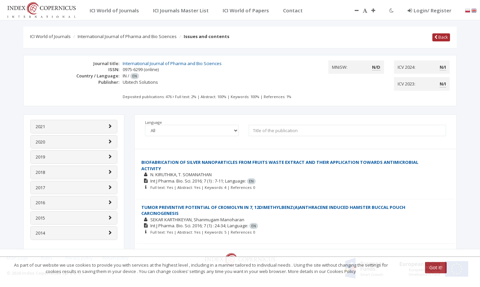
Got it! (435, 267)
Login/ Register (429, 10)
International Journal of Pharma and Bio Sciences (127, 36)
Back (441, 37)
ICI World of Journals (50, 36)
